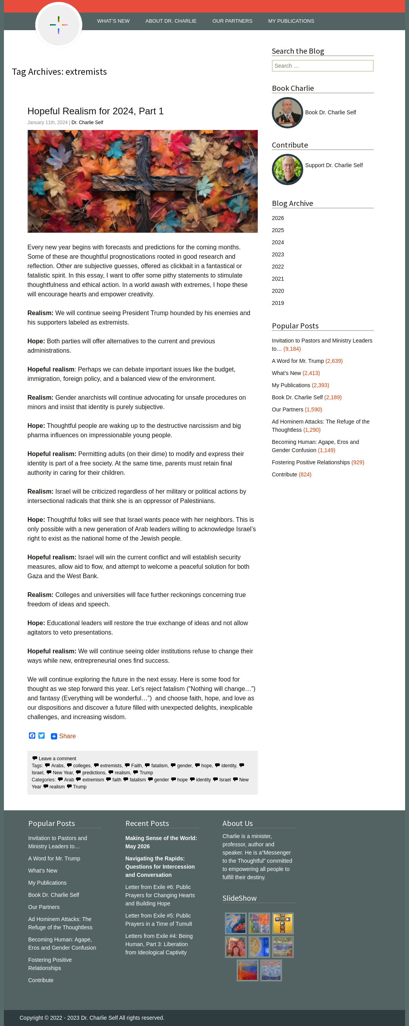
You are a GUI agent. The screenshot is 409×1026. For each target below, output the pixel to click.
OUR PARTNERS (232, 21)
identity (228, 765)
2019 (278, 303)
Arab (69, 780)
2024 (278, 242)
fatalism (159, 765)
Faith (136, 765)
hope (206, 765)
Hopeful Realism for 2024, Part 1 (95, 111)
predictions (93, 772)
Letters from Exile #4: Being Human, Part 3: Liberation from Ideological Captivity (159, 944)
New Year (63, 772)
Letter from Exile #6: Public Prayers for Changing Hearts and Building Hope (160, 895)
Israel (225, 780)
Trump (146, 772)
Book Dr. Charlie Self (314, 112)
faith (116, 780)
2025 (278, 230)
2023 (278, 254)
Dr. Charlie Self (87, 122)
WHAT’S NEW (113, 21)
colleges (81, 765)
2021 (278, 279)
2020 (278, 291)
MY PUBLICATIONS (291, 21)
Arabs (57, 765)
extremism (93, 780)
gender (184, 765)
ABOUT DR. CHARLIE (171, 21)
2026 (278, 218)
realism (122, 772)
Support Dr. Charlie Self (317, 165)
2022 (278, 266)
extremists (111, 765)
